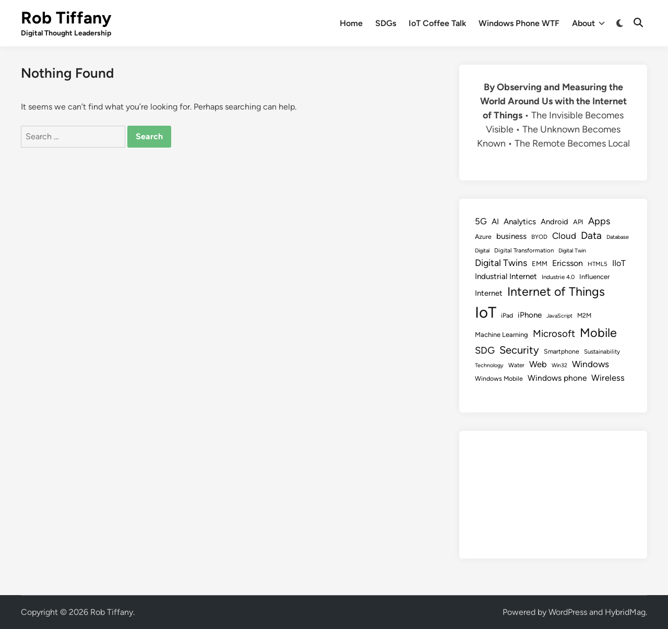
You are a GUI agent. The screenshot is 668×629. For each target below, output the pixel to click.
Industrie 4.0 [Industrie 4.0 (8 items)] (558, 277)
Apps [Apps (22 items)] (599, 221)
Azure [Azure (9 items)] (483, 236)
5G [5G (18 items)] (481, 221)
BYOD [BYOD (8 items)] (539, 236)
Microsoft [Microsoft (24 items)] (554, 334)
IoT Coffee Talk (437, 23)
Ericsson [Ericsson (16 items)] (567, 263)
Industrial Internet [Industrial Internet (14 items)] (506, 276)
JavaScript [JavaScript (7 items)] (559, 315)
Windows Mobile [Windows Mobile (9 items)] (499, 378)
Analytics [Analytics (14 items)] (520, 221)
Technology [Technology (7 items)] (489, 365)
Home (351, 23)
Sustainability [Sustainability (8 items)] (602, 351)
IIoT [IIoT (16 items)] (619, 263)
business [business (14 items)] (511, 236)
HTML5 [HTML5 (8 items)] (597, 264)
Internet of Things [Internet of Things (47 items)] (556, 291)
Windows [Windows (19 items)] (590, 364)
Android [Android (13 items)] (554, 221)
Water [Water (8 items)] (516, 365)
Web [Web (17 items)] (538, 364)
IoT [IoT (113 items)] (485, 312)
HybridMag (625, 612)
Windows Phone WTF (519, 23)
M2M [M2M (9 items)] (584, 315)
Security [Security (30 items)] (519, 350)
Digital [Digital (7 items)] (482, 250)
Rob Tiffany (66, 18)
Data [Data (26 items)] (591, 235)
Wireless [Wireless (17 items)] (608, 377)
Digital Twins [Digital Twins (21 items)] (501, 262)
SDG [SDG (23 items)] (485, 350)
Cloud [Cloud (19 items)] (564, 236)
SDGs (385, 23)
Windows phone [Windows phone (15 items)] (557, 378)
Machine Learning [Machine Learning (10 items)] (501, 334)
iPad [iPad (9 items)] (507, 315)
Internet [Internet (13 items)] (489, 293)
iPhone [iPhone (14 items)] (530, 315)
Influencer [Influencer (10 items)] (594, 277)
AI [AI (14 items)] (495, 221)
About (588, 23)
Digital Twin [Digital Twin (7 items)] (572, 250)
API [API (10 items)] (578, 222)
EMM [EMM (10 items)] (539, 264)
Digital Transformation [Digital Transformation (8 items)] (524, 250)
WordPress (567, 612)
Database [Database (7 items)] (617, 237)
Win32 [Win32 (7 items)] (559, 365)
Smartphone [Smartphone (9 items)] (561, 351)
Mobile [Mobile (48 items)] (598, 332)
